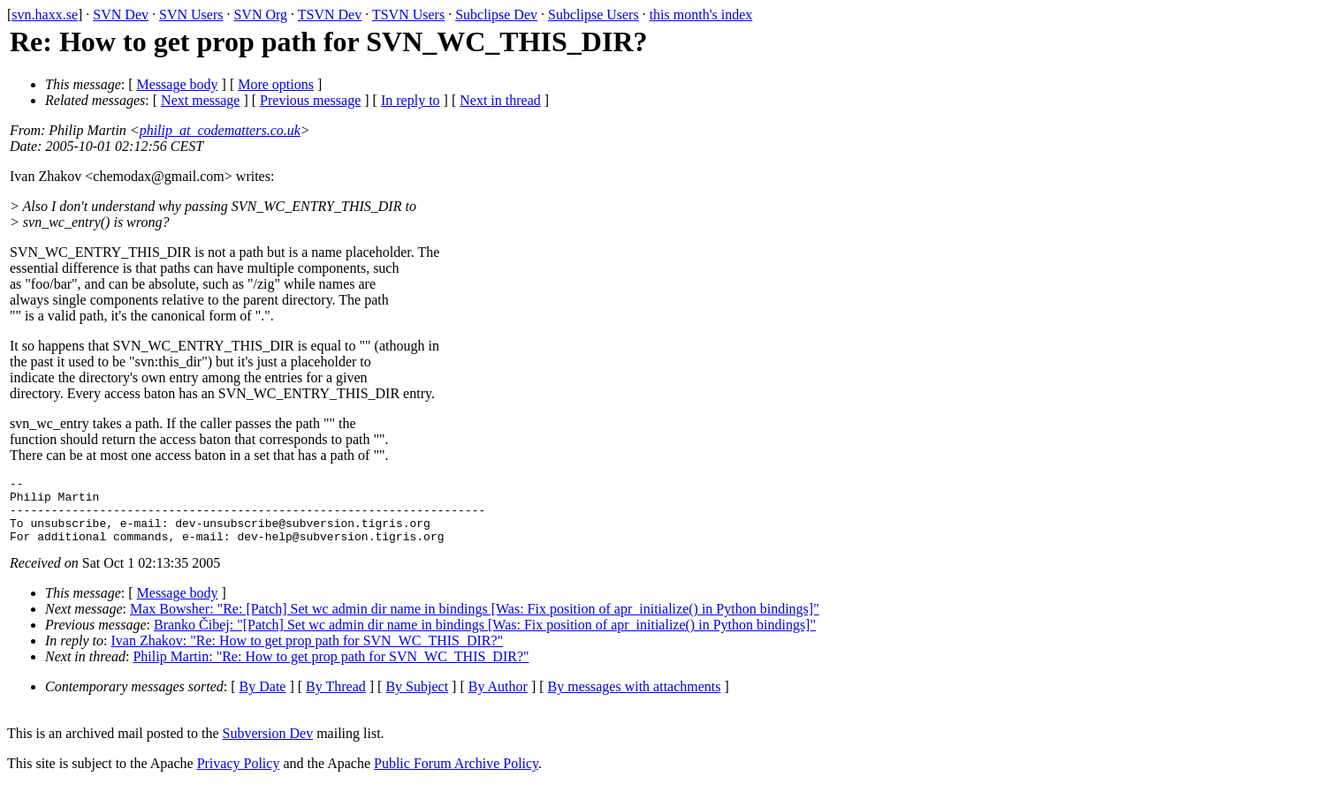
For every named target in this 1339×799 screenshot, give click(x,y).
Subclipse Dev (496, 14)
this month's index (701, 14)
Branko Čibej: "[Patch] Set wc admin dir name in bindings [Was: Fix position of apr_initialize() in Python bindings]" (485, 637)
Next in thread (500, 100)
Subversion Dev (268, 746)
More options (276, 84)
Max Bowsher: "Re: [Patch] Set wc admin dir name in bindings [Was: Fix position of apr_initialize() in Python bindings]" (474, 621)
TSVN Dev (329, 14)
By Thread (336, 699)
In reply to (410, 100)
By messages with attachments (634, 699)
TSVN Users (408, 14)
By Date (263, 699)
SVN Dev (120, 14)
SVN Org (260, 14)
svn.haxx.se (44, 14)
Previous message (310, 100)
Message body (177, 84)
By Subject (416, 699)
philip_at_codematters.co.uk (220, 130)
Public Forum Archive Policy (456, 776)
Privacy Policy (238, 776)
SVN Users (191, 14)
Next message (200, 100)
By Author (498, 699)
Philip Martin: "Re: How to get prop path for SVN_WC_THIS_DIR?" (331, 669)
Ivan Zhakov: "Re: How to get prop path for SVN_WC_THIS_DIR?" (307, 653)
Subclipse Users (593, 14)
